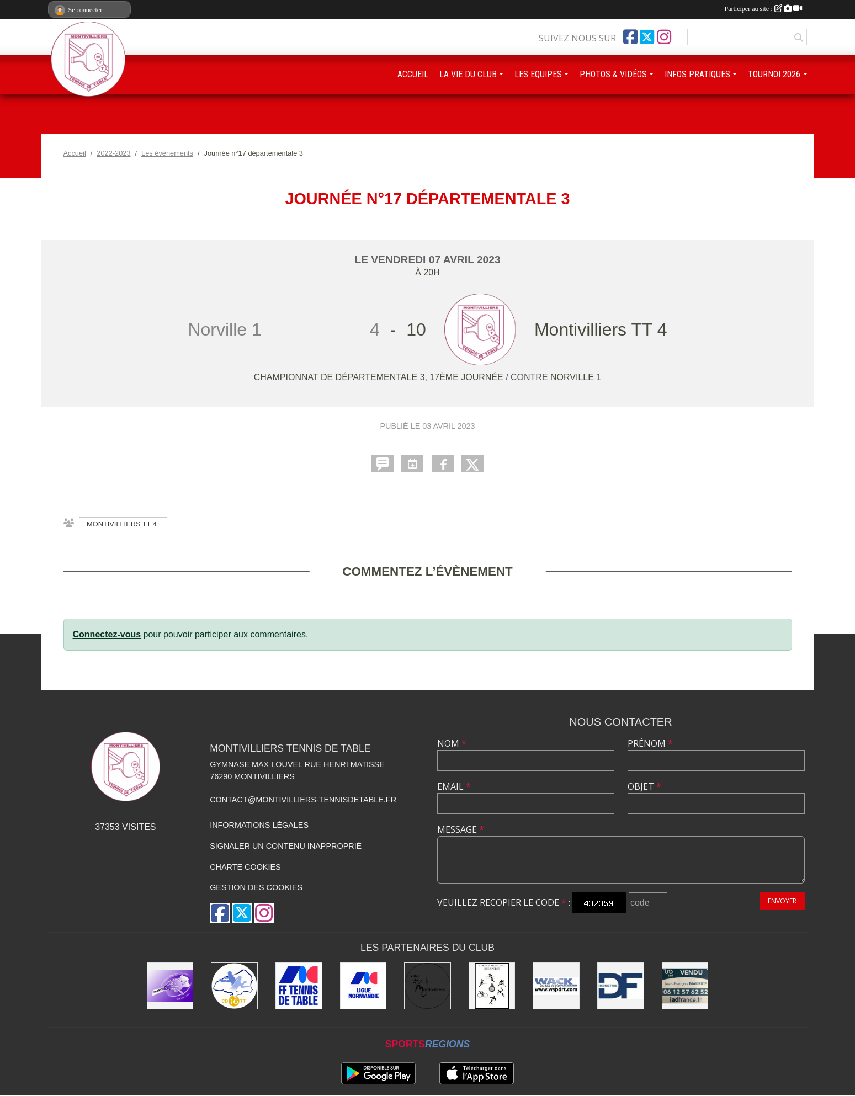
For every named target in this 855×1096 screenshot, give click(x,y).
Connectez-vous (107, 634)
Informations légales (259, 825)
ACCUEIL (412, 74)
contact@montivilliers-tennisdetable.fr (303, 799)
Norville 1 (575, 377)
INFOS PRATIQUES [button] (697, 74)
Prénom (650, 743)
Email (454, 786)
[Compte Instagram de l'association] (664, 37)
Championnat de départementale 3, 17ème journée (380, 377)
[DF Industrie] (620, 985)
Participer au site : (763, 9)
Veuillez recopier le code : (503, 902)
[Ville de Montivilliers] (427, 985)
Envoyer (782, 901)
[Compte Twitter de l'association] (647, 37)
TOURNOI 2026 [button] (774, 74)
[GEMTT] (170, 985)
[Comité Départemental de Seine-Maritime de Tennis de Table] (234, 985)
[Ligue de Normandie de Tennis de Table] (363, 985)
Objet (644, 786)
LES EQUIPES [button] (538, 74)
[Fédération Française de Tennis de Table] (298, 985)
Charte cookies (245, 867)
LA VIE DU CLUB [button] (468, 74)
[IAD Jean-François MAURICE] (685, 985)
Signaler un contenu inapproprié (286, 846)
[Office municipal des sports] (492, 985)
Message (460, 829)
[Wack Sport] (556, 985)
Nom (451, 743)
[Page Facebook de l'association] (630, 37)
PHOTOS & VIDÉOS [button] (613, 74)
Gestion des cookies (256, 887)
